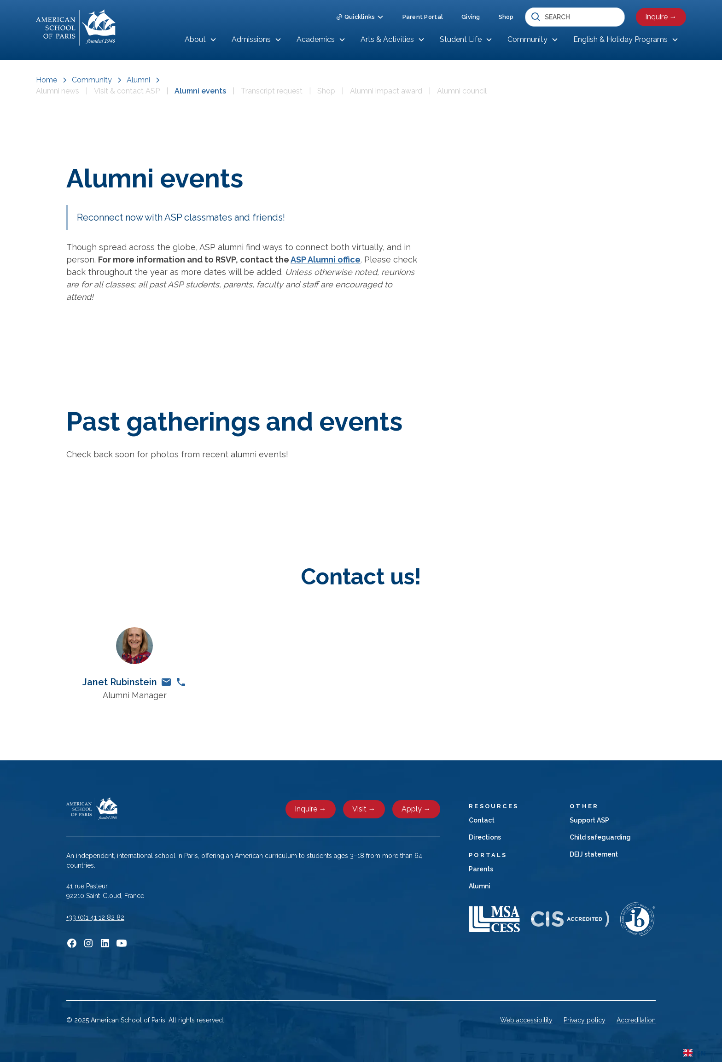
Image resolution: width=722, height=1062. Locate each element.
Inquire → (661, 16)
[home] (76, 28)
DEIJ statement (594, 854)
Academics (316, 39)
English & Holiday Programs (620, 39)
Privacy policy (585, 1020)
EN (694, 1053)
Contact (482, 820)
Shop (506, 16)
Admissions (251, 39)
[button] (359, 17)
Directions (485, 837)
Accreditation (636, 1020)
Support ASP (589, 820)
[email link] (166, 682)
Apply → (416, 809)
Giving (470, 16)
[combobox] (694, 1053)
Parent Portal (422, 16)
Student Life (461, 39)
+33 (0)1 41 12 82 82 (95, 917)
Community (527, 39)
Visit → (364, 809)
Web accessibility (526, 1020)
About (195, 39)
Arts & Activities (387, 39)
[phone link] (180, 682)
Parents (481, 869)
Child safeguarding (600, 837)
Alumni (479, 886)
